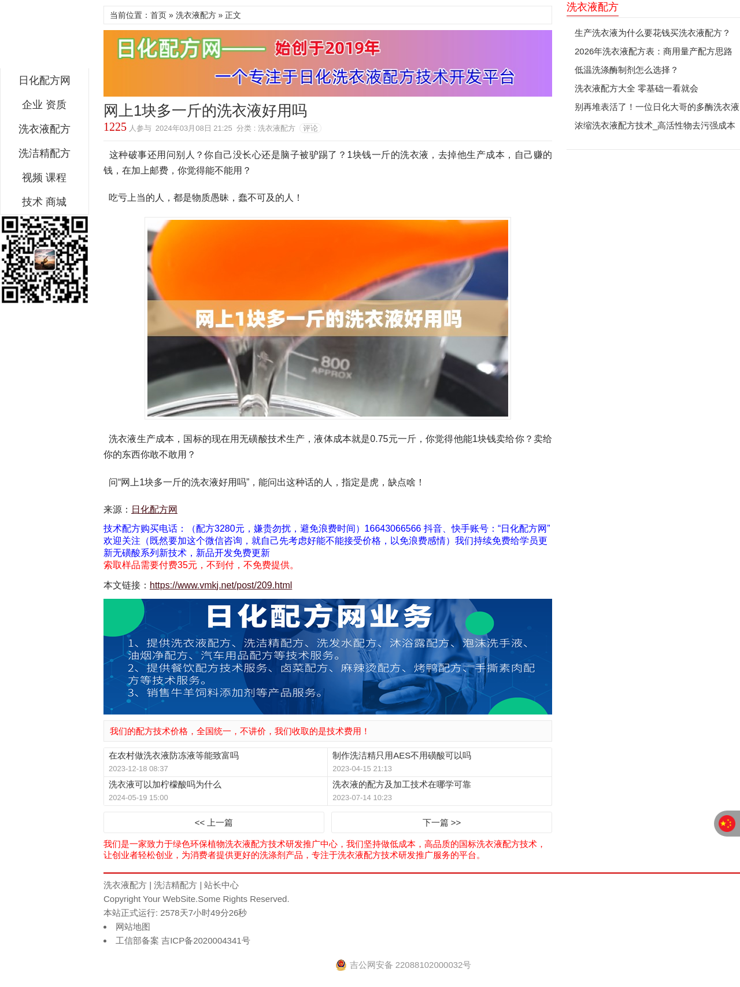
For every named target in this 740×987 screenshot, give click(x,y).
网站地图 (133, 926)
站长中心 (221, 885)
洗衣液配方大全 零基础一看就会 (636, 88)
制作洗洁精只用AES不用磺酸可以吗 (401, 755)
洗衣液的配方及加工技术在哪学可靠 (401, 784)
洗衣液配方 (44, 129)
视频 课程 (44, 177)
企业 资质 (44, 105)
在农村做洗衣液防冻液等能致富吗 (174, 755)
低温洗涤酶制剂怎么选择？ (627, 70)
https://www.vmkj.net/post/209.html (221, 585)
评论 (310, 128)
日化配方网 (44, 37)
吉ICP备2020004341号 (204, 940)
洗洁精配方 (44, 153)
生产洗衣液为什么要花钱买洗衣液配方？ (653, 33)
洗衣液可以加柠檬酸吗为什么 (165, 784)
